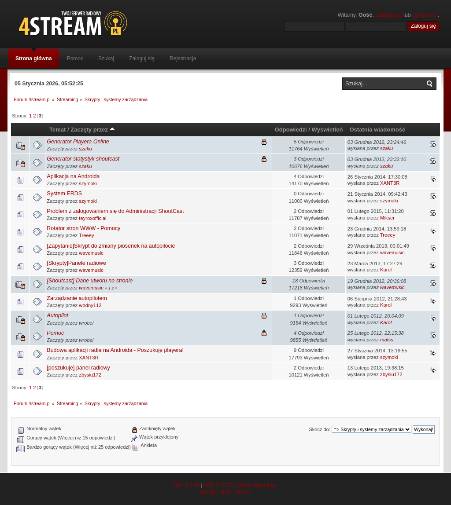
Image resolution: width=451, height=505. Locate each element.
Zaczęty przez (92, 129)
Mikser (387, 217)
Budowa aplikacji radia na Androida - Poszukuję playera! (115, 350)
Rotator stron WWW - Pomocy (83, 228)
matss (386, 339)
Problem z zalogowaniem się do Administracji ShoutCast (115, 211)
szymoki (88, 183)
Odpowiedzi (291, 129)
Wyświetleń (327, 129)
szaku (85, 148)
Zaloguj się (388, 15)
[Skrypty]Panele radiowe (76, 263)
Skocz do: (319, 429)
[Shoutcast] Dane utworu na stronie (90, 281)
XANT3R (389, 183)
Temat (57, 129)
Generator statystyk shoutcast (83, 159)
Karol (386, 269)
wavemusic (91, 253)
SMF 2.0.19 (186, 485)
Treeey (86, 235)
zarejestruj (425, 15)
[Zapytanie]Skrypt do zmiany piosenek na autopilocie (111, 246)
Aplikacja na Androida (73, 176)
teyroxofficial (92, 218)
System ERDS (64, 193)
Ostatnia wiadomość (377, 129)
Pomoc (55, 333)
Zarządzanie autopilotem (77, 298)
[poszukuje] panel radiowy (78, 368)
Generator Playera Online (78, 142)
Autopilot (57, 315)
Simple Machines (256, 485)
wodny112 (90, 305)
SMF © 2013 (218, 485)
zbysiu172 (90, 374)
